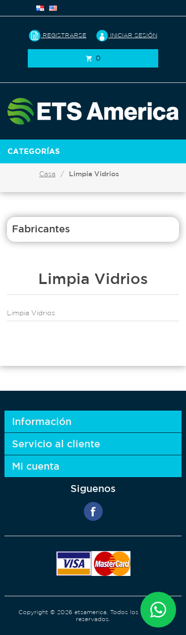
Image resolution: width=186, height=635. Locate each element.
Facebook (93, 511)
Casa (47, 174)
